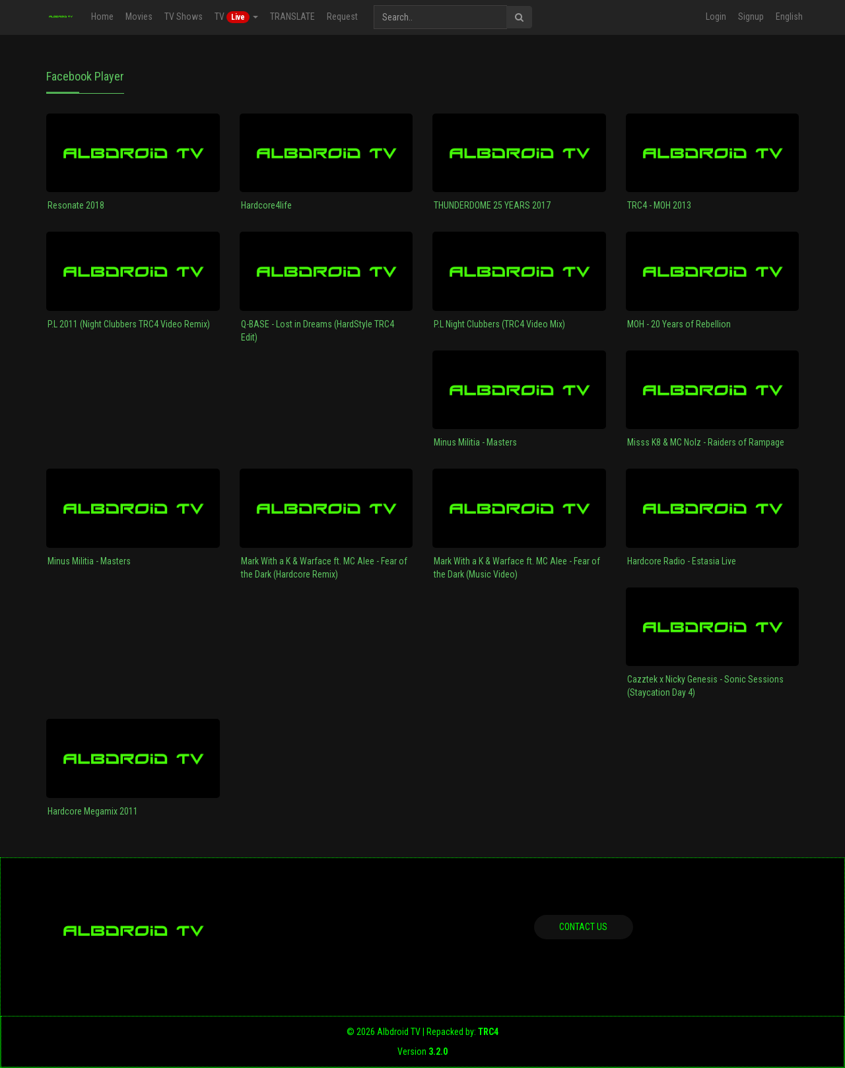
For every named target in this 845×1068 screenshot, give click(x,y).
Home (102, 16)
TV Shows (183, 16)
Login (716, 16)
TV (236, 17)
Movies (138, 16)
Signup (751, 16)
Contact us (583, 926)
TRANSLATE (292, 16)
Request (342, 16)
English (789, 16)
